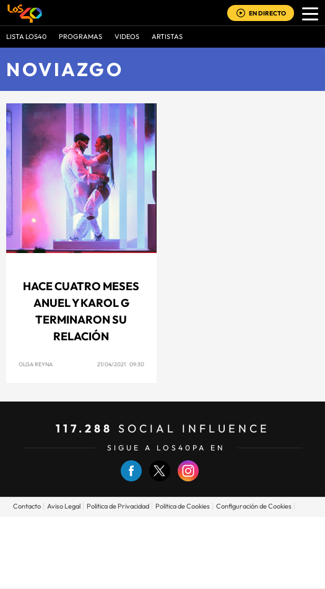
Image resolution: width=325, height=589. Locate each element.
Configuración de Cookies (254, 506)
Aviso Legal (63, 506)
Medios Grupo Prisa (163, 573)
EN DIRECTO (267, 13)
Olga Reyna (36, 364)
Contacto (27, 506)
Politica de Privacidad (118, 506)
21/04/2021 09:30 (120, 364)
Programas (80, 36)
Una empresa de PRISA (162, 543)
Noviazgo (64, 69)
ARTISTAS (167, 36)
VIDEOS (127, 36)
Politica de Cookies (182, 506)
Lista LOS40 (26, 36)
